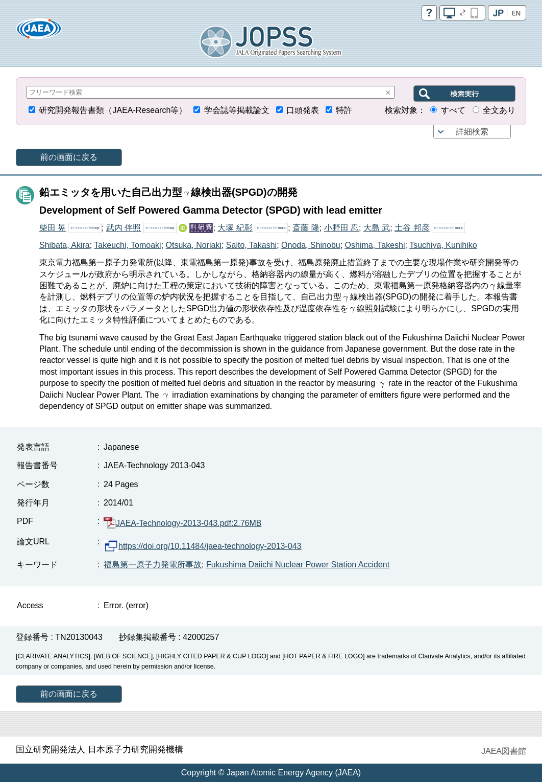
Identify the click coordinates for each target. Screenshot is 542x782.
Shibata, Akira (64, 245)
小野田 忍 (341, 227)
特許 (344, 110)
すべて (453, 110)
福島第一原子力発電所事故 (153, 564)
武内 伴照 (123, 227)
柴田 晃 (52, 227)
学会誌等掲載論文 (236, 110)
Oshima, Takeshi (375, 245)
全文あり (499, 110)
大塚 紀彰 (234, 227)
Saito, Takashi (251, 245)
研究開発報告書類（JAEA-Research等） (113, 110)
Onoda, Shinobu (310, 245)
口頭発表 (302, 110)
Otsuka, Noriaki (193, 245)
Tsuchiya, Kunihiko (443, 245)
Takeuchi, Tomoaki (127, 245)
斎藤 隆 (305, 227)
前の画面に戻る (68, 157)
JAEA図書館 (503, 751)
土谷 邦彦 (412, 227)
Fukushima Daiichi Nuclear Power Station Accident (297, 564)
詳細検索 (472, 131)
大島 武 (376, 227)
